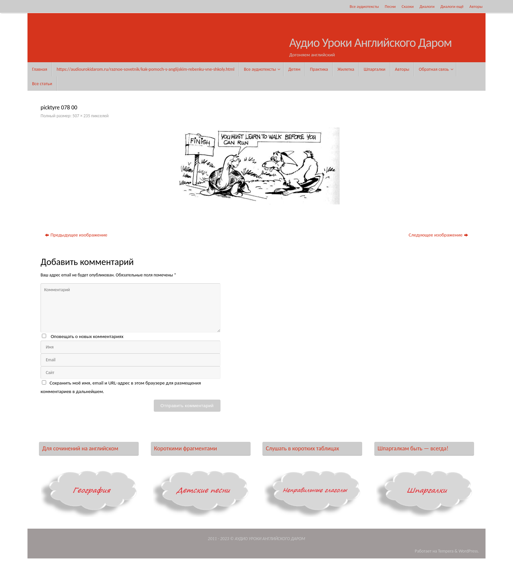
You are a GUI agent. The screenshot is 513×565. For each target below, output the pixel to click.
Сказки (407, 6)
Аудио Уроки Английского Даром (370, 43)
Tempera (446, 551)
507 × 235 (81, 116)
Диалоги (426, 6)
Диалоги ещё (452, 6)
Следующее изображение (438, 235)
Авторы (476, 6)
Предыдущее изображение (76, 235)
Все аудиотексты (364, 6)
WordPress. (469, 551)
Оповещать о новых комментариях (87, 336)
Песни (390, 6)
